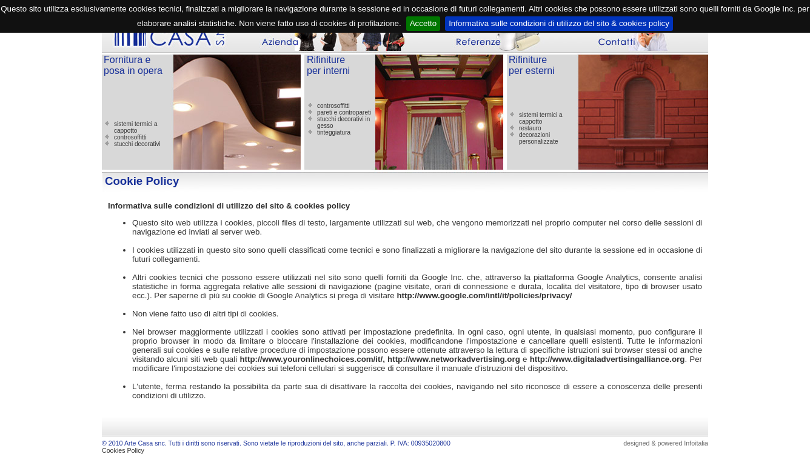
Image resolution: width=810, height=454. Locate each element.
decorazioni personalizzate (538, 138)
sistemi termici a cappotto (136, 127)
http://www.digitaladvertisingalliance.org (607, 359)
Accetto (423, 23)
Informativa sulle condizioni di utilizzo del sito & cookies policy (559, 23)
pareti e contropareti (344, 112)
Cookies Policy (123, 450)
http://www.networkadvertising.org (453, 359)
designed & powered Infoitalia (665, 443)
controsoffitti (130, 137)
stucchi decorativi (137, 144)
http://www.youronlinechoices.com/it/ (311, 359)
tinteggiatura (333, 132)
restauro (530, 128)
